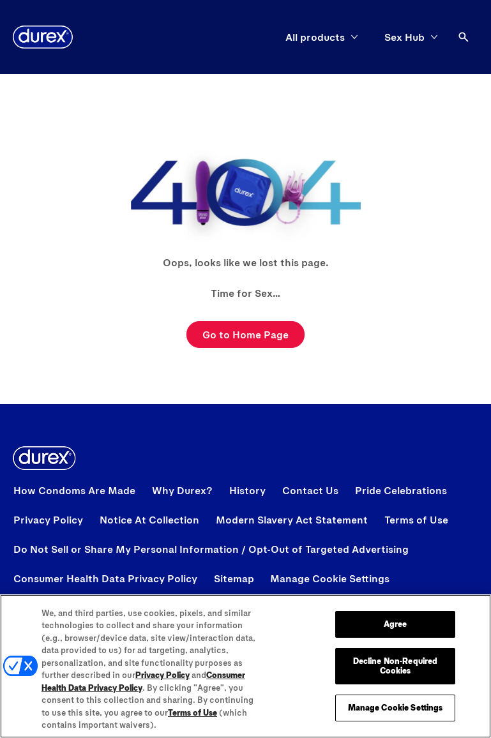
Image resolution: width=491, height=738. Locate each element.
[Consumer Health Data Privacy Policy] (105, 578)
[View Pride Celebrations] (401, 490)
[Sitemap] (234, 578)
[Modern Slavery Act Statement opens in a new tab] (291, 519)
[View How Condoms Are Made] (74, 490)
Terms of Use (192, 712)
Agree (395, 624)
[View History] (247, 490)
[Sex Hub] (404, 37)
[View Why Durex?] (182, 490)
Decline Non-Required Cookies (395, 666)
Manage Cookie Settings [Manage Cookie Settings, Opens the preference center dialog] (395, 707)
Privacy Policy (162, 675)
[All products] (315, 37)
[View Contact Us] (310, 490)
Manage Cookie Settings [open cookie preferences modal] (329, 578)
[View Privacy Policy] (48, 519)
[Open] (463, 37)
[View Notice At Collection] (149, 519)
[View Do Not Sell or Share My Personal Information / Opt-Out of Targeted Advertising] (211, 549)
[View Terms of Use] (416, 519)
